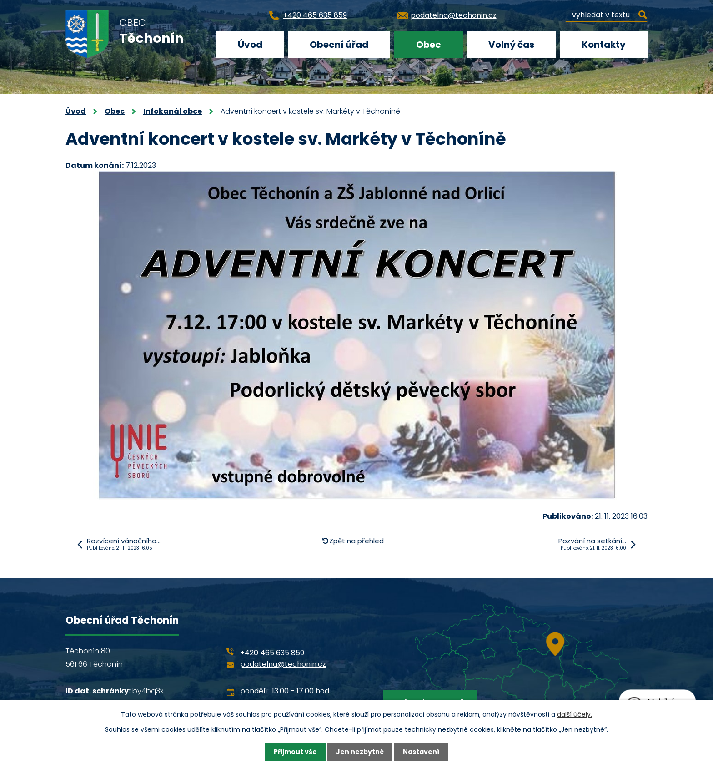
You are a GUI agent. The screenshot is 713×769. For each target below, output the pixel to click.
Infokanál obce (172, 111)
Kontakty (604, 44)
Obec (428, 44)
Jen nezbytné (360, 751)
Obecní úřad (339, 44)
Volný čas (511, 44)
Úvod (250, 44)
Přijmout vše (295, 751)
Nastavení (421, 751)
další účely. (574, 714)
